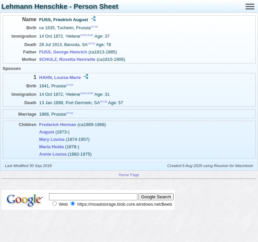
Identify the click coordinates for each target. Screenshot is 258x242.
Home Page (129, 174)
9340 (90, 35)
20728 (94, 26)
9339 (84, 35)
